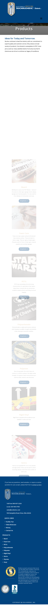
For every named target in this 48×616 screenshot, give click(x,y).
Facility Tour (10, 522)
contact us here (36, 485)
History (8, 527)
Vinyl (5, 562)
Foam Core (7, 541)
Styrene (6, 559)
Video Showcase (11, 524)
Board (5, 539)
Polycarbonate (8, 547)
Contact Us (9, 530)
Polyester (7, 550)
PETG (5, 544)
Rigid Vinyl (7, 553)
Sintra (6, 556)
